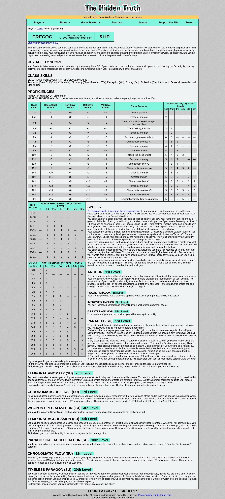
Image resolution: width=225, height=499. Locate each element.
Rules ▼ (65, 22)
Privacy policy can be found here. (155, 495)
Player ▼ (39, 22)
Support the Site (168, 22)
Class (40, 28)
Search (190, 22)
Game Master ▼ (91, 22)
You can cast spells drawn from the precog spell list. (113, 211)
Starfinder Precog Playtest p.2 (43, 43)
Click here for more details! (128, 17)
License (142, 22)
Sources (117, 22)
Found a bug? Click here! (112, 491)
